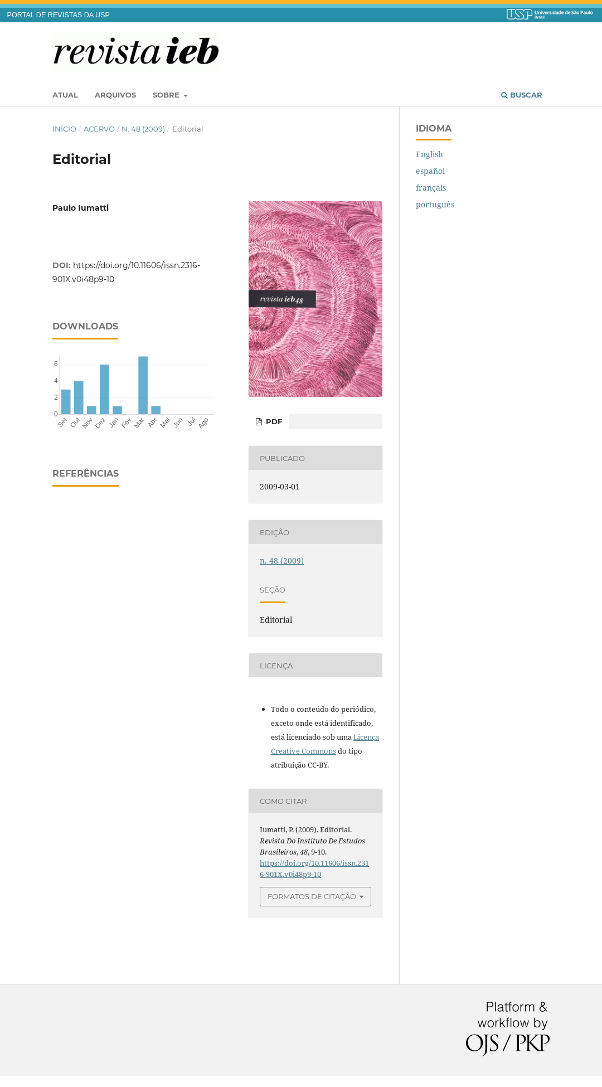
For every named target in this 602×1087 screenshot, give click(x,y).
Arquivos (115, 94)
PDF (273, 421)
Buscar (521, 94)
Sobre (167, 94)
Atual (65, 94)
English (429, 154)
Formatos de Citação (312, 896)
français (431, 187)
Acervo (99, 128)
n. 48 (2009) (143, 128)
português (435, 204)
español (430, 171)
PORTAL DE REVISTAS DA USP (58, 15)
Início (64, 128)
